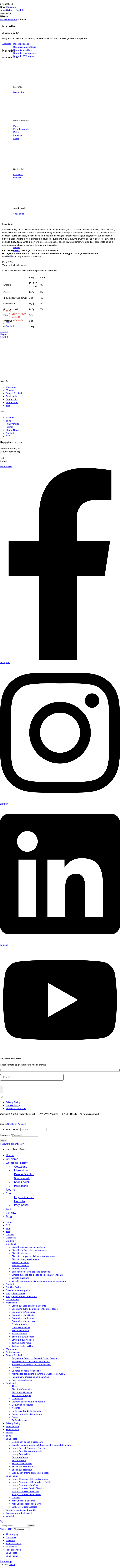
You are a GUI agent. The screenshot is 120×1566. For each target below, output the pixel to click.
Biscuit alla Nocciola (22, 1392)
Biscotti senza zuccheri (24, 53)
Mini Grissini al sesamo (23, 1500)
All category (12, 1534)
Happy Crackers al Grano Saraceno (30, 1479)
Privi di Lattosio (13, 1549)
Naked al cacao (19, 1333)
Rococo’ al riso (19, 1268)
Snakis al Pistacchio (22, 1463)
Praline (16, 250)
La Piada (16, 1367)
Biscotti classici (21, 43)
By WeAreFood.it (109, 1113)
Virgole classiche (20, 1277)
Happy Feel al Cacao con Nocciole (29, 1448)
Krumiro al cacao (20, 1262)
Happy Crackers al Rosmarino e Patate (31, 1482)
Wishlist (10, 1516)
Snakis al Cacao (20, 1457)
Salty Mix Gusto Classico (24, 1506)
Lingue (3, 334)
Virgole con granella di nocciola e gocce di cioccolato (39, 1281)
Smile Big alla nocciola (23, 1339)
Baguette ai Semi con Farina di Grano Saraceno (35, 1358)
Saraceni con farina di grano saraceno (31, 1271)
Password (6, 1135)
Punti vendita (12, 1426)
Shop (9, 1193)
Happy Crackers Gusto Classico (28, 1488)
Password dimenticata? (12, 1143)
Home (9, 1222)
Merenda (10, 1540)
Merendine (18, 92)
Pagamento (21, 1205)
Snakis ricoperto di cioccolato (27, 1414)
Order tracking (13, 1352)
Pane (15, 126)
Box (8, 1231)
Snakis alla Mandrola (22, 1466)
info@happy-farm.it (17, 460)
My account (12, 1349)
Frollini (16, 247)
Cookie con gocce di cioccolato (28, 1441)
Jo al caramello (20, 1324)
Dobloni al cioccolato (22, 1404)
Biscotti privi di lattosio (24, 46)
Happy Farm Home (15, 1293)
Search (31, 1526)
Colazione (20, 1166)
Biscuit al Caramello (22, 1389)
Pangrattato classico (22, 1380)
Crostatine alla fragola (23, 1318)
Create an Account (16, 1123)
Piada (16, 138)
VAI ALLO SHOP (61, 1120)
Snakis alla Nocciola (22, 1469)
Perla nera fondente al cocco (26, 1410)
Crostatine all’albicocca (23, 1311)
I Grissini (16, 1497)
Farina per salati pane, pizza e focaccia (31, 1364)
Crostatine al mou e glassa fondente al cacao (35, 1308)
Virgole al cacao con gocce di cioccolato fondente (37, 1274)
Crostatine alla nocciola (23, 1321)
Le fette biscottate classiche (26, 1370)
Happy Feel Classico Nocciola (27, 1451)
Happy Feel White (21, 1454)
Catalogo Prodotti (17, 1163)
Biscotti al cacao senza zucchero (28, 1246)
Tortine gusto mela (21, 1342)
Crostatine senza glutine (18, 1290)
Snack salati (22, 1178)
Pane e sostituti (13, 1543)
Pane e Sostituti (24, 1174)
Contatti (10, 1284)
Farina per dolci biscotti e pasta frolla (31, 1361)
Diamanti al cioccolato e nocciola (28, 1401)
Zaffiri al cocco (19, 1420)
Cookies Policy (13, 1287)
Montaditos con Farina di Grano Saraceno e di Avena (38, 1373)
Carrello (19, 1201)
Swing (15, 1417)
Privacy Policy (13, 1423)
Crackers (18, 174)
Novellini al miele (20, 1265)
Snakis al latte (19, 1460)
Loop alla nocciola (21, 1327)
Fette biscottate (21, 129)
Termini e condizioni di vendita (21, 1509)
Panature (17, 135)
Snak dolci (18, 213)
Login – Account (24, 1197)
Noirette (16, 1407)
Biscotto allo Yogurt (22, 1253)
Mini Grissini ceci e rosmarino (26, 1503)
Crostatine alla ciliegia (23, 1315)
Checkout (11, 1237)
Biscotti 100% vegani (23, 56)
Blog (9, 1216)
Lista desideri (12, 1299)
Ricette (9, 1432)
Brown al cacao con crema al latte (29, 1305)
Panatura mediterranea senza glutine (30, 1376)
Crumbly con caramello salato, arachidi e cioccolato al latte (42, 1445)
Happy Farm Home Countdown (21, 1296)
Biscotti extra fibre (22, 50)
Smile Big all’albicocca (23, 1336)
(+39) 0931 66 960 (13, 457)
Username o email (10, 1129)
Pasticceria (21, 1186)
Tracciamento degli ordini (19, 1513)
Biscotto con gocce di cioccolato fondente (33, 1256)
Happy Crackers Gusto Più (25, 1491)
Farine (16, 132)
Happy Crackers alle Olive (25, 1485)
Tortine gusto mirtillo (22, 1346)
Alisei (14, 1386)
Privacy (55, 1096)
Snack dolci (21, 1182)
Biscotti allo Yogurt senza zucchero (29, 1250)
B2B (8, 1225)
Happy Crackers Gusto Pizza (26, 1494)
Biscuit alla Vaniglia (21, 1395)
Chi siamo (11, 1240)
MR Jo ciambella (20, 1330)
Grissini (17, 177)
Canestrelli (17, 1398)
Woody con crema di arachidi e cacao (31, 1472)
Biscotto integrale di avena (25, 1259)
